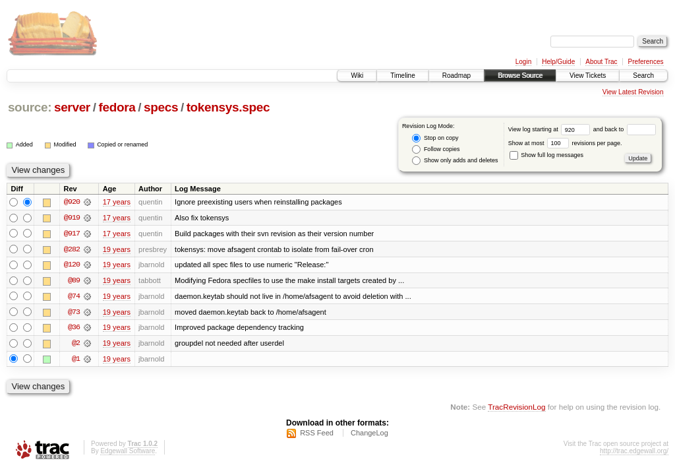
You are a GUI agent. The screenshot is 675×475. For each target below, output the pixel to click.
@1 (76, 360)
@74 (74, 297)
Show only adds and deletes (455, 160)
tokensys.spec (228, 107)
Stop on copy (435, 138)
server (72, 107)
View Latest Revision (633, 92)
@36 (74, 328)
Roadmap (456, 75)
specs (161, 107)
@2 (76, 344)
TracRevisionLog (516, 408)
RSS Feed (317, 435)
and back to (624, 129)
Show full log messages (546, 155)
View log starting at (550, 129)
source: (29, 107)
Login (523, 61)
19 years (117, 249)
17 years (117, 202)
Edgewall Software (127, 453)
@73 (74, 312)
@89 (74, 281)
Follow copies (435, 149)
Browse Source (520, 75)
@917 (72, 233)
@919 (72, 217)
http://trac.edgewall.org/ (634, 453)
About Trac (601, 61)
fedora (116, 107)
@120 (72, 265)
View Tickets (588, 75)
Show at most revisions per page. (565, 143)
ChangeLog (369, 435)
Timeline (402, 75)
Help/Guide (558, 61)
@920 (72, 202)
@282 (72, 249)
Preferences (646, 61)
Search (643, 75)
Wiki (357, 75)
